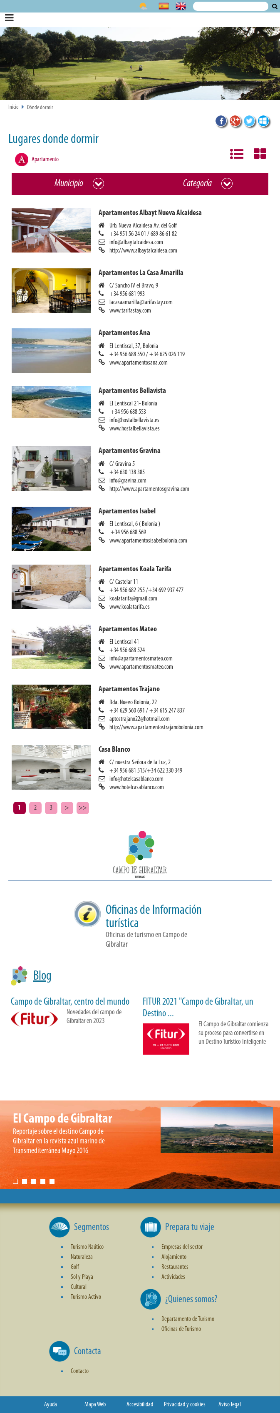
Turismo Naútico (87, 1247)
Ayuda (50, 1404)
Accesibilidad (139, 1404)
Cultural (79, 1287)
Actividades (173, 1277)
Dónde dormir (40, 108)
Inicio (13, 107)
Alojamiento (173, 1257)
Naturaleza (82, 1257)
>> (83, 808)
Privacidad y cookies (185, 1404)
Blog (42, 976)
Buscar (275, 6)
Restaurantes (174, 1267)
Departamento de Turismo (187, 1319)
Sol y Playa (82, 1277)
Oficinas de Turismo (181, 1329)
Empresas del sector (182, 1247)
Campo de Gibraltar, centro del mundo (70, 1002)
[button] (143, 231)
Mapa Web (95, 1404)
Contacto (80, 1371)
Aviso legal (229, 1404)
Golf (75, 1267)
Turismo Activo (86, 1297)
